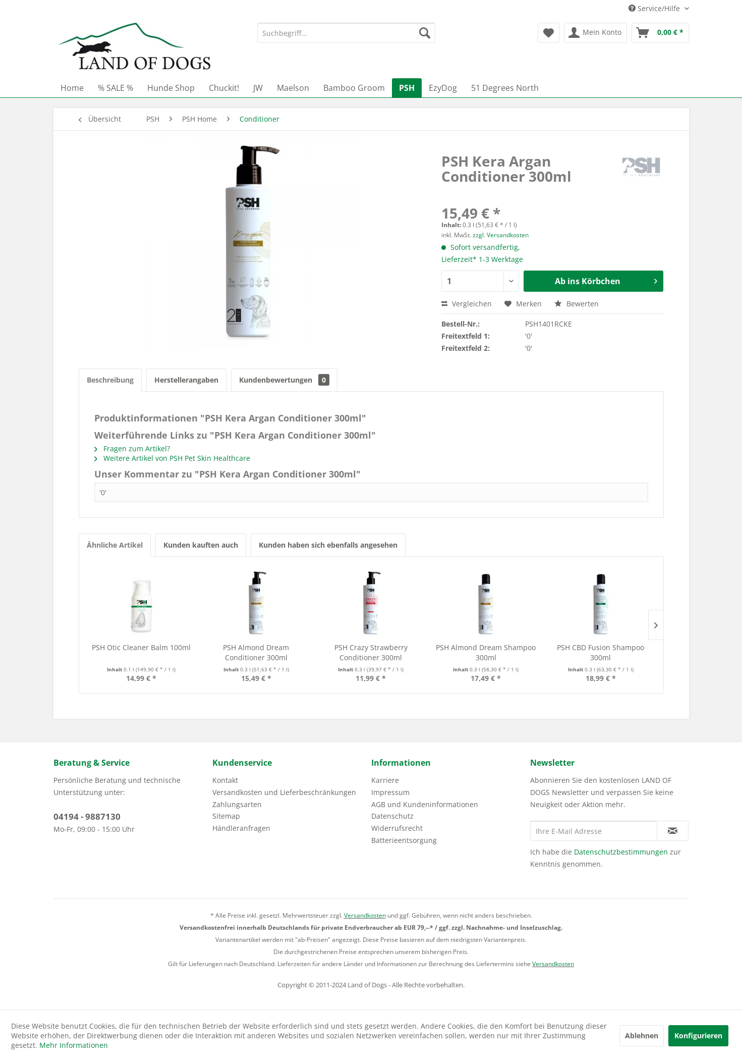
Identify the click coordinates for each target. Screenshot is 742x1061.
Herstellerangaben (186, 380)
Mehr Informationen (73, 1045)
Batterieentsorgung (404, 840)
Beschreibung (110, 380)
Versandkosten (365, 915)
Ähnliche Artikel (115, 545)
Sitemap (226, 816)
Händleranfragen (241, 828)
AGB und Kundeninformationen (424, 804)
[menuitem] (346, 33)
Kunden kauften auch (200, 545)
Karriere (385, 780)
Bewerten (576, 303)
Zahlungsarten (237, 804)
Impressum (390, 792)
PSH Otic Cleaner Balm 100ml (141, 647)
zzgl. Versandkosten (501, 235)
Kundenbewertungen (284, 380)
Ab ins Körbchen (606, 280)
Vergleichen (466, 303)
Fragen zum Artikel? (132, 448)
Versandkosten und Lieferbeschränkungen (284, 792)
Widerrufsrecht (397, 828)
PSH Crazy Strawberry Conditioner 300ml (371, 652)
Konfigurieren (698, 1035)
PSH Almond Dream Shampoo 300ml (486, 652)
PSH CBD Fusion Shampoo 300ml (600, 652)
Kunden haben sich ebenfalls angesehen (328, 545)
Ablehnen (641, 1035)
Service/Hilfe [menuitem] (655, 8)
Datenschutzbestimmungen (621, 852)
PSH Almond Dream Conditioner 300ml (256, 652)
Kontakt (225, 780)
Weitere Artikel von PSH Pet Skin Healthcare (172, 458)
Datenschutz (392, 816)
